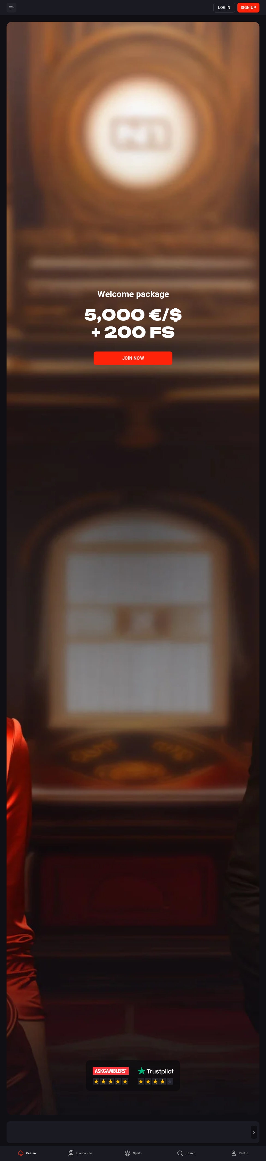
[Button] (11, 8)
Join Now (133, 357)
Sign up (248, 7)
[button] (254, 1132)
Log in (224, 7)
